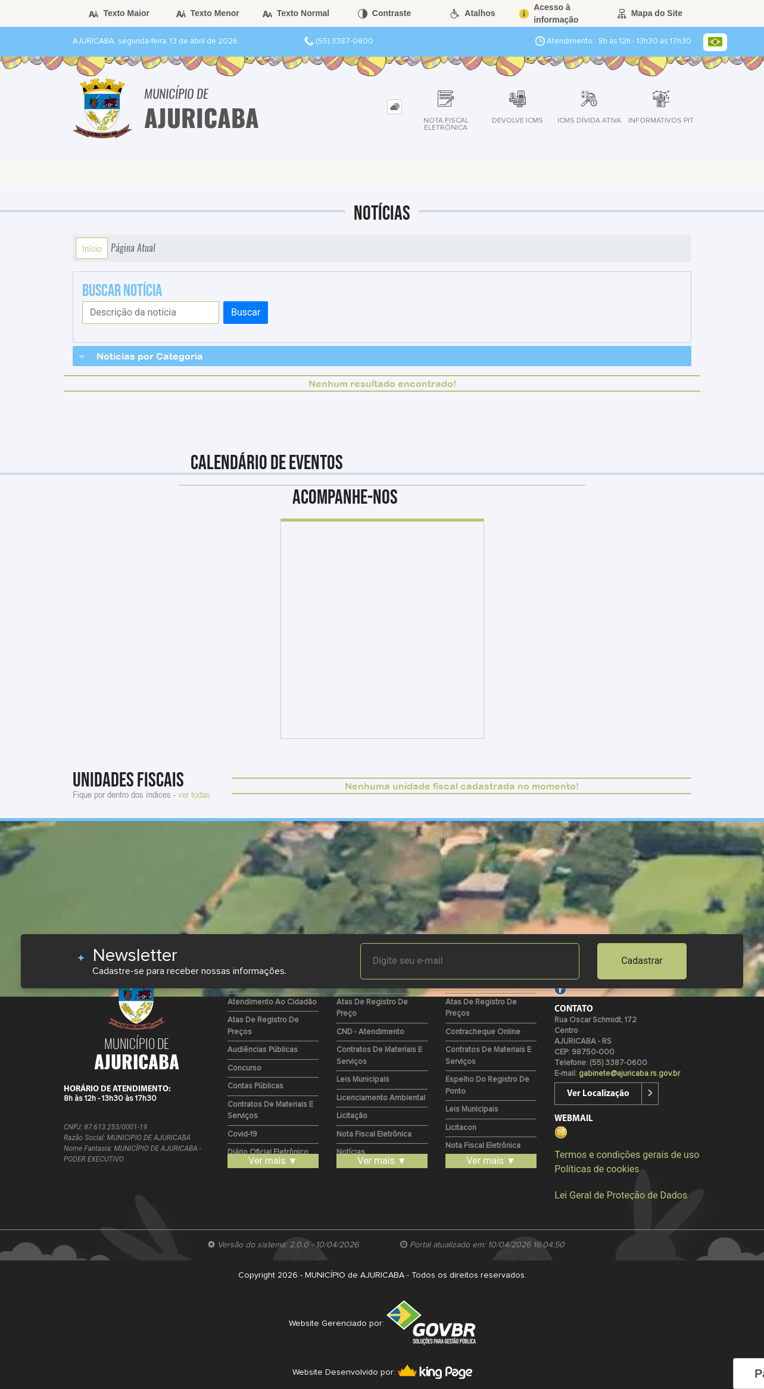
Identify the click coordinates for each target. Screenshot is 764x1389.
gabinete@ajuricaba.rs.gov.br (629, 1074)
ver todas (194, 794)
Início (91, 248)
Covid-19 (242, 1134)
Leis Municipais (362, 1080)
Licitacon (460, 1128)
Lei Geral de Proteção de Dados (620, 1195)
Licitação (351, 1116)
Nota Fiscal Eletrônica (373, 1134)
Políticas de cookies (596, 1169)
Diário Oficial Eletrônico (267, 1152)
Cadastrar (642, 960)
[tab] (394, 106)
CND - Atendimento (370, 1032)
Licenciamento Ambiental (380, 1098)
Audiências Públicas (262, 1050)
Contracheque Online (482, 1032)
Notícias (350, 1152)
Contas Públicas (255, 1086)
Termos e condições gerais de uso (626, 1154)
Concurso (244, 1068)
